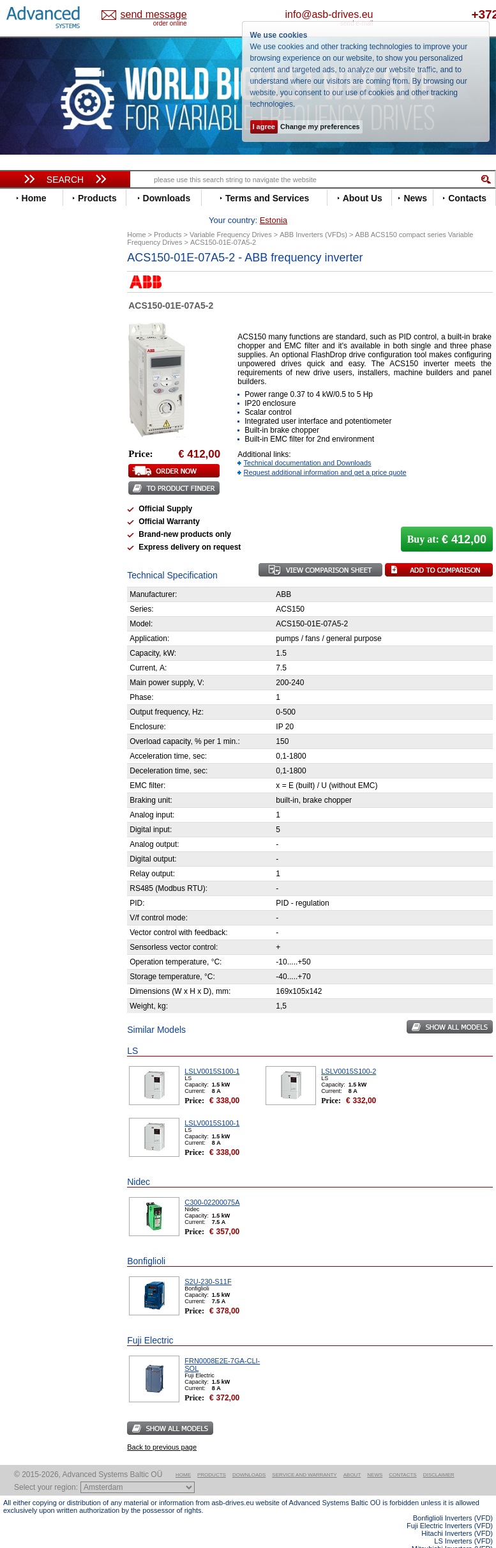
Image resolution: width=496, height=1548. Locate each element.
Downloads (249, 1455)
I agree (264, 126)
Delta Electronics (48, 346)
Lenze (26, 471)
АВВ (24, 639)
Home (183, 1455)
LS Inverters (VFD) (463, 1521)
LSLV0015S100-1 (211, 1051)
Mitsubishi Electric (51, 490)
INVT (24, 451)
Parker (27, 518)
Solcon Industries (49, 697)
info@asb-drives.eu (374, 14)
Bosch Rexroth (44, 327)
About (352, 1455)
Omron (28, 509)
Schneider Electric (51, 547)
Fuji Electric (38, 403)
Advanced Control (50, 298)
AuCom (29, 649)
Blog (18, 821)
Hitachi (28, 423)
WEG (24, 595)
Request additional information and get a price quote (325, 452)
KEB (23, 461)
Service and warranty (304, 1455)
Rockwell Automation (57, 528)
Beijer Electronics (50, 308)
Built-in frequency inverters (52, 949)
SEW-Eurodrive (45, 557)
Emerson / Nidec (47, 365)
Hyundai (31, 432)
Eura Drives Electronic (59, 384)
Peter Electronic (46, 678)
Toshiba (30, 576)
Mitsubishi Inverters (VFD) (452, 1529)
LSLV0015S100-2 (348, 1051)
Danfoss (31, 336)
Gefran (28, 413)
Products (211, 1455)
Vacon (27, 586)
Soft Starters (34, 630)
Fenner (28, 394)
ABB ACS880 (472, 1544)
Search (65, 179)
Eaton (26, 355)
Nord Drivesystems (53, 499)
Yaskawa (32, 614)
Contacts (402, 1455)
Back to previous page (162, 1427)
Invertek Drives (44, 442)
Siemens (32, 566)
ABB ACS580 (472, 1536)
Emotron (32, 375)
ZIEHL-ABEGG (43, 605)
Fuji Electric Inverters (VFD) (450, 1506)
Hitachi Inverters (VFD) (457, 1513)
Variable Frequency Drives (61, 279)
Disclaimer (439, 1455)
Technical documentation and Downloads (308, 443)
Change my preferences (320, 126)
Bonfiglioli (35, 317)
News (374, 1455)
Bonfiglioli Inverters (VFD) (453, 1498)
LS (20, 480)
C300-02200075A (211, 1182)
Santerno (32, 538)
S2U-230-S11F (207, 1261)
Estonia (148, 15)
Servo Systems (38, 712)
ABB (24, 288)
